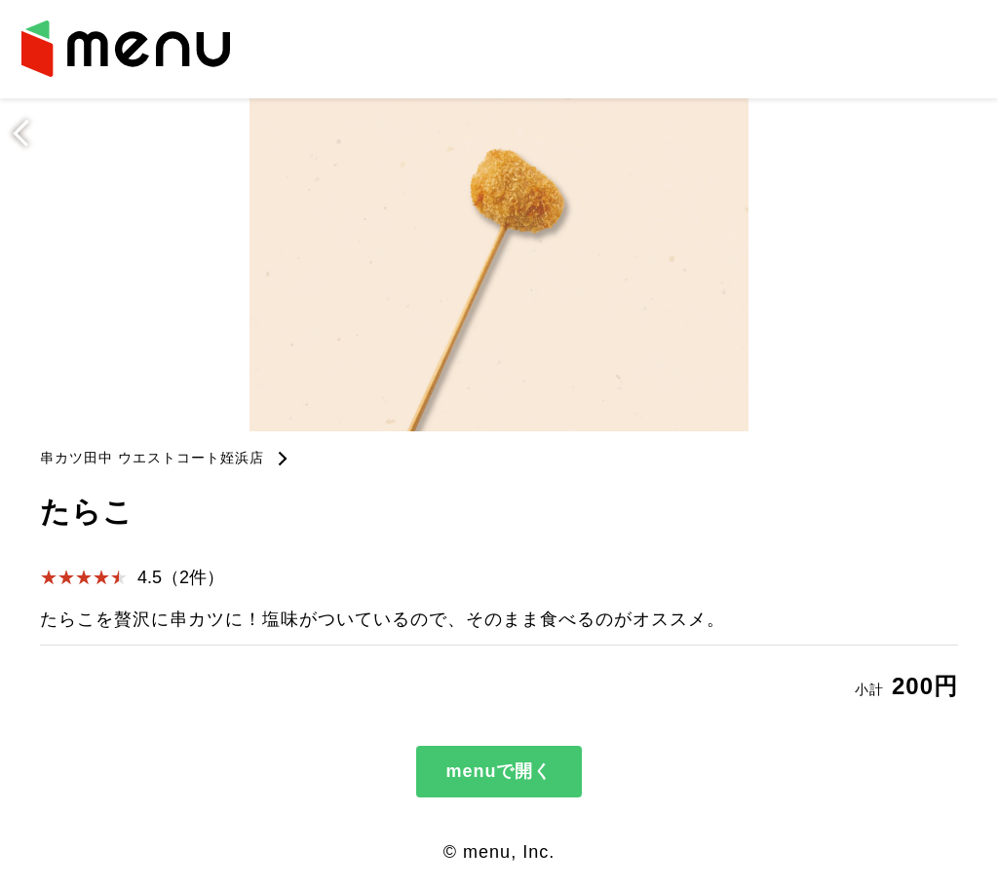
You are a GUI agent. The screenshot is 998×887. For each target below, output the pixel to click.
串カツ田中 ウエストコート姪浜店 (152, 457)
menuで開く (498, 771)
